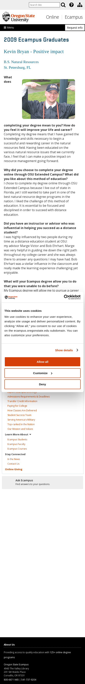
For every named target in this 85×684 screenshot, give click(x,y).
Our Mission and (20, 429)
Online (52, 17)
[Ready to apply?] (42, 482)
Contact (13, 463)
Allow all (42, 361)
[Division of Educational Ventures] (80, 5)
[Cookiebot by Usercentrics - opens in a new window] (64, 297)
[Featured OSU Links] (71, 5)
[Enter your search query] (44, 4)
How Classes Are (22, 410)
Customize (42, 373)
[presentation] (71, 5)
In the (13, 459)
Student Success (19, 415)
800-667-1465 (11, 679)
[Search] (63, 5)
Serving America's (21, 419)
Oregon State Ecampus (16, 664)
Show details (64, 350)
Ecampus (74, 17)
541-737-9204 (28, 679)
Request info (75, 27)
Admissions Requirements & (28, 396)
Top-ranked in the (21, 424)
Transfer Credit (22, 401)
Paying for (17, 405)
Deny (42, 384)
